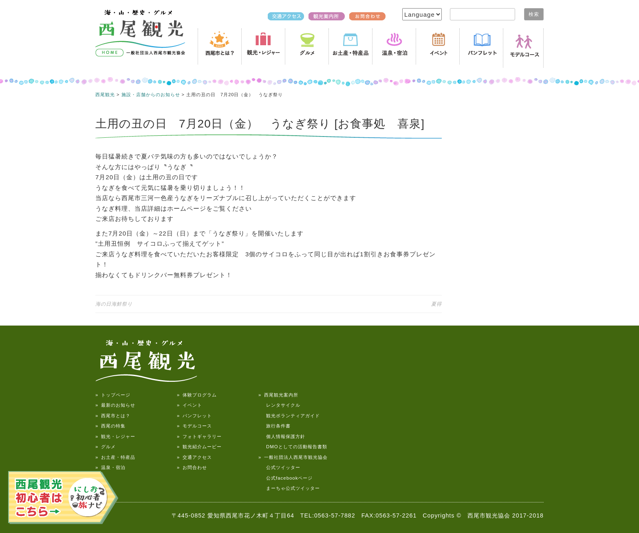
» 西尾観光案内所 (278, 394)
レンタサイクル (279, 405)
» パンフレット (194, 415)
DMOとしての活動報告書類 (292, 446)
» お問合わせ (192, 467)
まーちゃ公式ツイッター (289, 488)
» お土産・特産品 (115, 457)
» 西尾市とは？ (112, 415)
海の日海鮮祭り (113, 304)
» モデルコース (194, 425)
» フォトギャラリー (199, 436)
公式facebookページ (285, 478)
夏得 (436, 304)
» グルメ (105, 446)
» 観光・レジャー (115, 436)
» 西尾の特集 (110, 425)
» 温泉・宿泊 (110, 467)
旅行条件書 (274, 425)
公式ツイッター (279, 467)
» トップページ (112, 394)
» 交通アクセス (194, 457)
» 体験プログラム (197, 394)
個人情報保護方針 (281, 436)
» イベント (189, 405)
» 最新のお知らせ (115, 405)
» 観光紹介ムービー (199, 446)
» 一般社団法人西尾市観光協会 (293, 457)
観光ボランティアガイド (289, 415)
